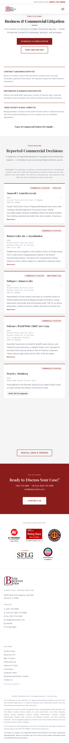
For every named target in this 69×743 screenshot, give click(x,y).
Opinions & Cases (11, 665)
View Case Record (34, 50)
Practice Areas (9, 651)
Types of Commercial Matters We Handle (34, 126)
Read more (11, 219)
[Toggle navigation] (62, 9)
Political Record (10, 662)
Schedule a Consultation (34, 41)
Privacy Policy (52, 696)
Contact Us (34, 501)
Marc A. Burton (9, 658)
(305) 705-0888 (22, 486)
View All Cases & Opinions (34, 454)
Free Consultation (49, 2)
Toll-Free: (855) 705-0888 (42, 486)
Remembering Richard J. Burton (16, 676)
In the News (8, 669)
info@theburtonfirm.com (34, 489)
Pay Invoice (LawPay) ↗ (12, 684)
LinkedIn (8, 623)
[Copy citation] (61, 198)
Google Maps (10, 627)
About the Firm (9, 655)
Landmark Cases (10, 673)
